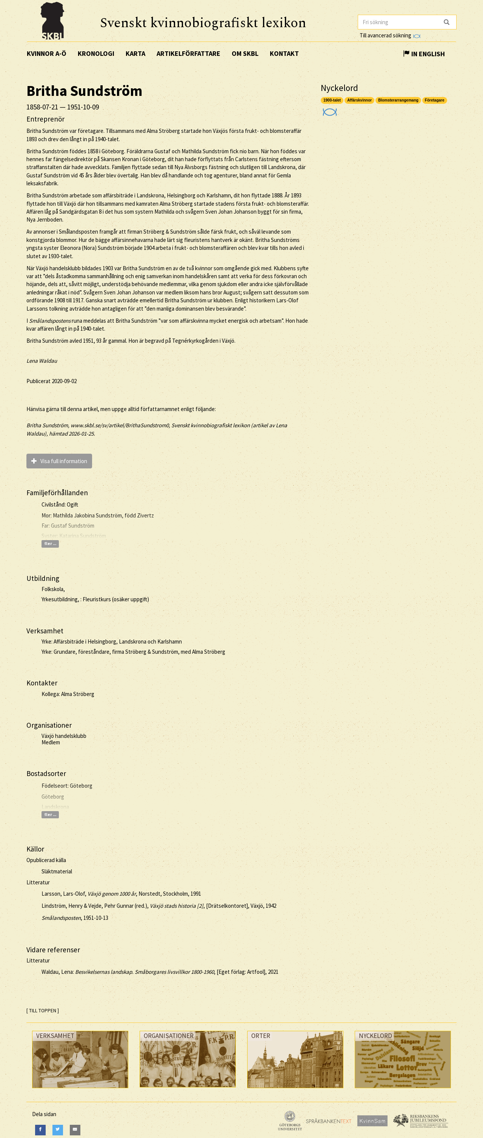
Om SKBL (245, 53)
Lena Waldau (41, 360)
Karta (135, 53)
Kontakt (284, 53)
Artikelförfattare (188, 53)
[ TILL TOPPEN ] (42, 1010)
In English (424, 53)
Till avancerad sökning (390, 35)
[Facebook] (40, 1130)
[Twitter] (57, 1130)
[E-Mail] (75, 1130)
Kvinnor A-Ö (46, 53)
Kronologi (96, 53)
